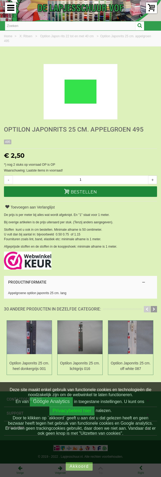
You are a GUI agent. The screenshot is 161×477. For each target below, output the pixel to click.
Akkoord (79, 466)
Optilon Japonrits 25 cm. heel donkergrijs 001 (29, 366)
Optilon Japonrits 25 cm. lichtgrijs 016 (80, 366)
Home (8, 36)
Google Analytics (51, 401)
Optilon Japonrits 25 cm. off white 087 (131, 366)
